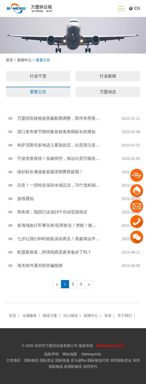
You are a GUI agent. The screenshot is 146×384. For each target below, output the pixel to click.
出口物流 (70, 315)
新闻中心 (24, 60)
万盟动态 (108, 92)
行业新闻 (108, 76)
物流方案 (50, 315)
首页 (9, 60)
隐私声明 (51, 354)
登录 (107, 315)
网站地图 (70, 354)
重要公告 (38, 92)
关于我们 (124, 315)
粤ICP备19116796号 (110, 346)
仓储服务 (29, 315)
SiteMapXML (91, 354)
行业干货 (38, 76)
